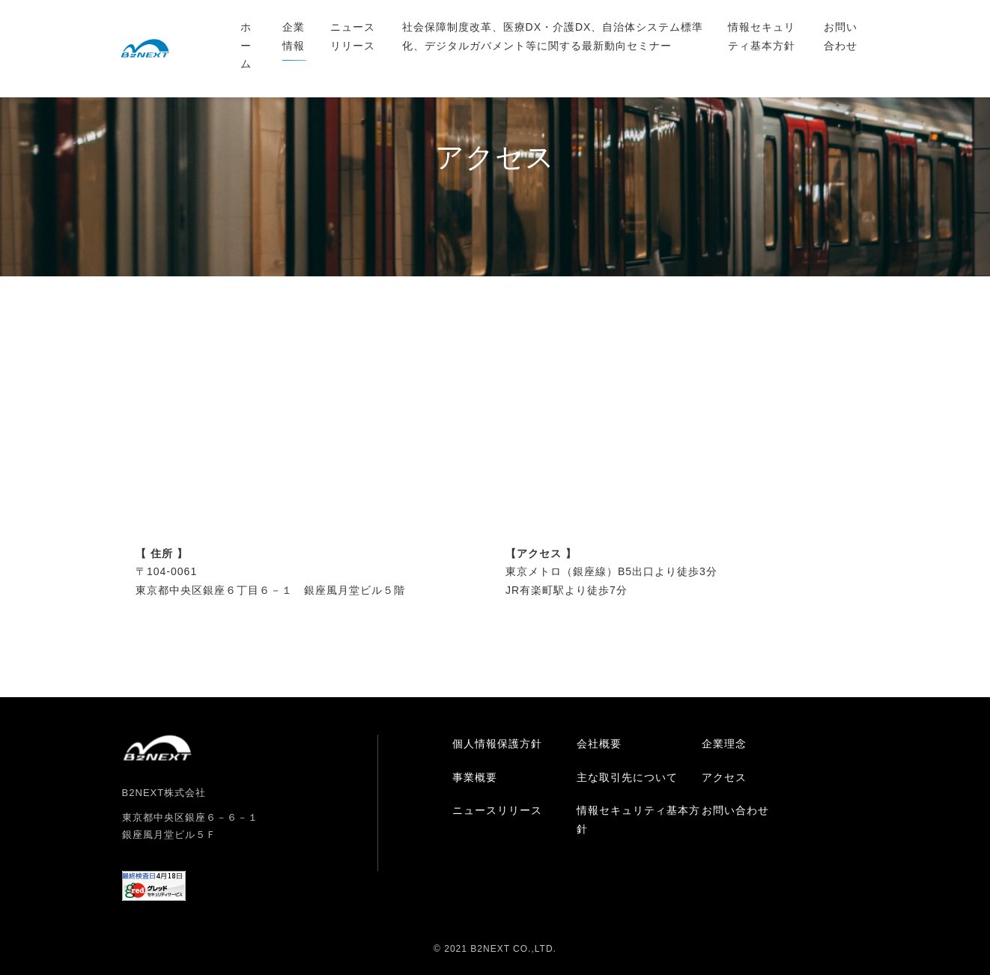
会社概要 (599, 744)
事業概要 (474, 777)
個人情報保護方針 (497, 744)
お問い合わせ (840, 36)
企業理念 (724, 744)
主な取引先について (627, 777)
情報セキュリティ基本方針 (761, 36)
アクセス (724, 777)
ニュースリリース (352, 36)
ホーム (246, 45)
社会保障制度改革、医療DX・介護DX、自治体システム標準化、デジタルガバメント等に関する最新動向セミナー (553, 36)
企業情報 (293, 36)
